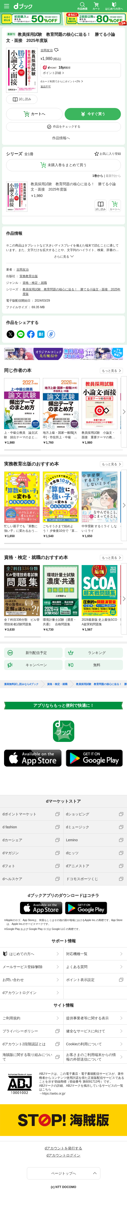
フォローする (56, 50)
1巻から (98, 175)
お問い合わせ (13, 980)
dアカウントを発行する (63, 1148)
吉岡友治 (47, 50)
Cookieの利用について (84, 1044)
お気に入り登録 (110, 153)
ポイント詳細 (52, 73)
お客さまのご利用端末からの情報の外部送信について (91, 1057)
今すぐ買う (96, 114)
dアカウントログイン (20, 993)
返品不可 (46, 86)
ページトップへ (63, 1173)
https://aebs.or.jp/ (53, 1093)
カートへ (38, 114)
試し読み (25, 99)
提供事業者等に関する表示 (87, 1018)
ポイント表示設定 (80, 980)
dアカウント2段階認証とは (24, 1044)
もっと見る (109, 370)
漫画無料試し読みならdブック (21, 684)
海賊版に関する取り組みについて (27, 1057)
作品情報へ (61, 138)
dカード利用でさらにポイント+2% (60, 81)
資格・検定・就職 (35, 283)
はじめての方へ (18, 953)
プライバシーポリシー (20, 1031)
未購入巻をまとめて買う (67, 165)
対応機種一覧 (76, 954)
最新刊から (113, 175)
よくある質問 (76, 967)
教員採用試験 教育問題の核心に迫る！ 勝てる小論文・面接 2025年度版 (73, 186)
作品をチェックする (66, 126)
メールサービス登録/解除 (23, 967)
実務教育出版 (29, 276)
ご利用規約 (11, 1018)
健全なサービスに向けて (85, 1031)
